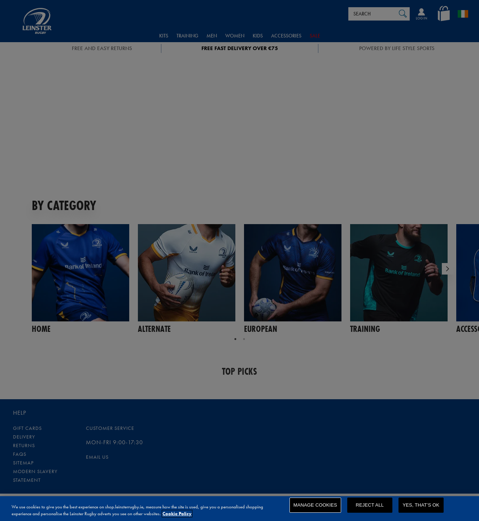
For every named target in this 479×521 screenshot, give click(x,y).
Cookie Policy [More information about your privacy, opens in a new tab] (177, 515)
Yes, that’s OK (420, 509)
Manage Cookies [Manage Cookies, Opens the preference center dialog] (315, 509)
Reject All (370, 509)
